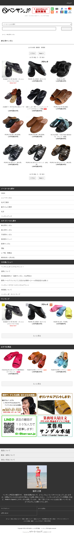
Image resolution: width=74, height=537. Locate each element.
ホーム (3, 34)
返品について (37, 518)
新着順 (43, 47)
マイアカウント (5, 508)
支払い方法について (16, 518)
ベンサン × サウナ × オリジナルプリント (15, 285)
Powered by (37, 532)
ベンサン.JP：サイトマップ (10, 294)
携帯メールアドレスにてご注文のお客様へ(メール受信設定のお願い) (24, 280)
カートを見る (41, 508)
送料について (5, 271)
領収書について (6, 290)
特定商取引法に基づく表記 (48, 518)
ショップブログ (39, 521)
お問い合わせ (4, 513)
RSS (45, 521)
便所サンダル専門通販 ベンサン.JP (38, 528)
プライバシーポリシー (62, 518)
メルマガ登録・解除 (28, 521)
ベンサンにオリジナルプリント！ (12, 267)
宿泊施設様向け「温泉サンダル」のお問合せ (16, 276)
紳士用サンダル (11, 34)
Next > (41, 53)
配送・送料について (27, 518)
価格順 (38, 47)
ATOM (49, 521)
